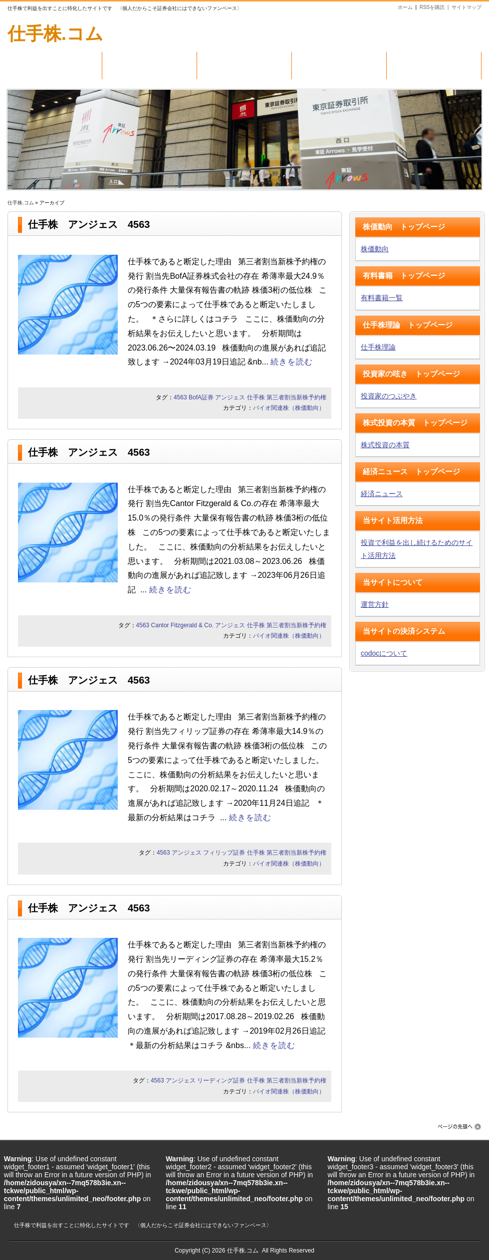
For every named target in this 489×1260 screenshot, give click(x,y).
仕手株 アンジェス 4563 (89, 224)
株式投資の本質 (385, 445)
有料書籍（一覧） (149, 63)
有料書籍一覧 (382, 298)
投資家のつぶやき (389, 396)
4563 (180, 397)
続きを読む (291, 362)
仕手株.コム (55, 33)
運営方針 (375, 604)
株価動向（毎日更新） (54, 63)
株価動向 (375, 249)
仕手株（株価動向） (244, 63)
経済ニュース (382, 494)
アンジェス (230, 397)
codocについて (384, 653)
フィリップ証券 (224, 852)
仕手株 (256, 397)
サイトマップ (467, 7)
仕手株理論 (378, 347)
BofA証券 (201, 397)
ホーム (405, 7)
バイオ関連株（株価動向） (339, 63)
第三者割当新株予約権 (296, 397)
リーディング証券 (221, 1080)
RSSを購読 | (436, 7)
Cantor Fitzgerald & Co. (182, 625)
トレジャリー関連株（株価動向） (434, 69)
